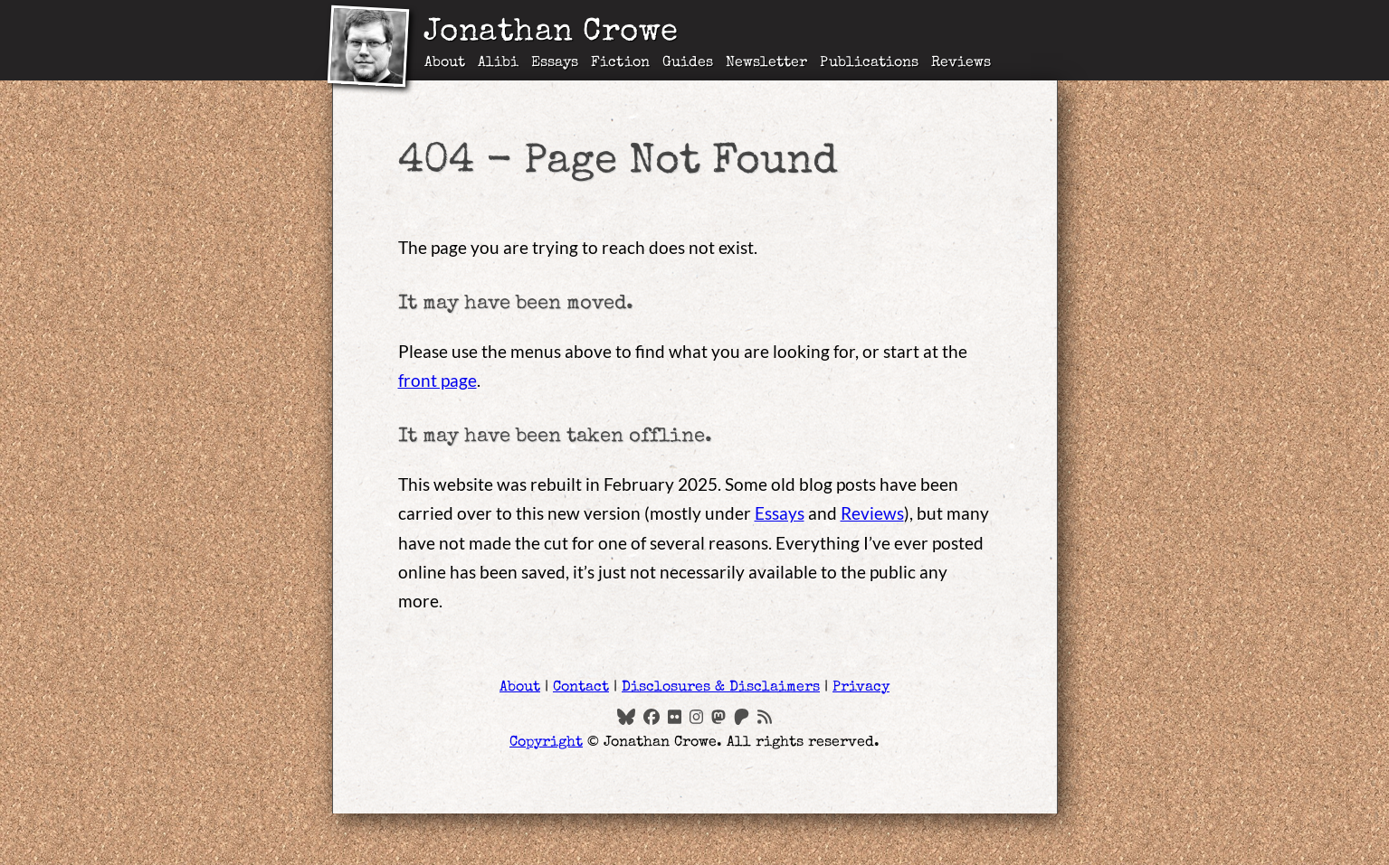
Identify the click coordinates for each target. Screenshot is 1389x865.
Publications (869, 63)
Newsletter (767, 63)
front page (437, 380)
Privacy (861, 688)
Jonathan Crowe (551, 34)
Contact (581, 688)
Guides (687, 63)
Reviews (961, 63)
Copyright (546, 743)
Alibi (498, 63)
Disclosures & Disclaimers (721, 688)
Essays (554, 63)
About (444, 63)
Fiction (620, 63)
